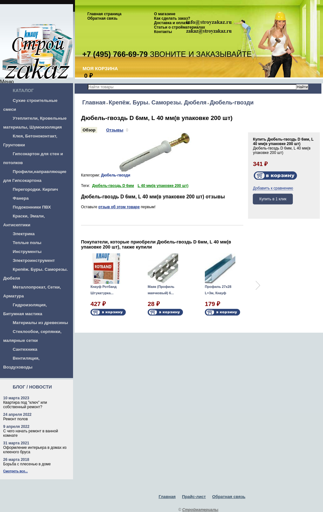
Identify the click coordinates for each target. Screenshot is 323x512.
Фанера (21, 198)
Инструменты (27, 251)
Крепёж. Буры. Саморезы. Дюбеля (157, 102)
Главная (93, 102)
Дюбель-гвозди (231, 102)
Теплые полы (27, 242)
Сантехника (25, 349)
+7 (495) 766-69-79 (115, 54)
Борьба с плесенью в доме (27, 464)
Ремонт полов (15, 419)
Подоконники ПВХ (32, 207)
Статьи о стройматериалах (179, 27)
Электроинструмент (34, 260)
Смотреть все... (15, 471)
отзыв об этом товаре (118, 207)
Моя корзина (100, 68)
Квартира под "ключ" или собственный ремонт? (25, 404)
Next (258, 285)
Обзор (89, 130)
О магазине (164, 14)
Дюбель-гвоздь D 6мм (113, 185)
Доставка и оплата (171, 23)
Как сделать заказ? (172, 18)
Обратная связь (102, 18)
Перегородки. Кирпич (35, 189)
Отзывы (114, 130)
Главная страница (104, 14)
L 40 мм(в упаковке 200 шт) (163, 185)
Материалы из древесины (40, 322)
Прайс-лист (194, 496)
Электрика (24, 233)
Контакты (163, 32)
